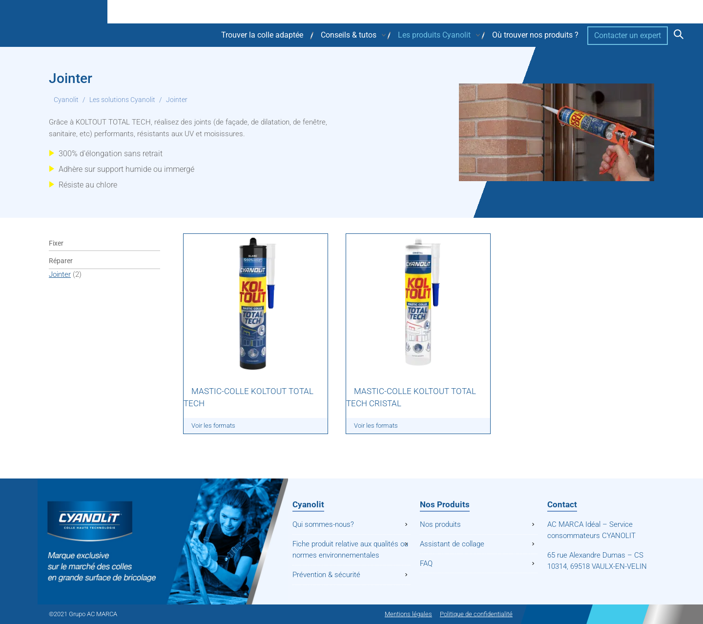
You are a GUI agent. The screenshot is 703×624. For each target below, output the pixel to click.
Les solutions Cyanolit (122, 100)
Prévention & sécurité (326, 574)
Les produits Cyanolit (434, 35)
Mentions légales (408, 614)
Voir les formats (213, 425)
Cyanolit (66, 100)
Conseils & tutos (348, 35)
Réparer (61, 261)
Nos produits (440, 524)
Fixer (56, 243)
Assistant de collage (452, 544)
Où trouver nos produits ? (535, 35)
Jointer (60, 274)
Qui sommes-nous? (323, 524)
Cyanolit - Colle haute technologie (97, 23)
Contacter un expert (627, 35)
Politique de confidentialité (476, 614)
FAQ (426, 563)
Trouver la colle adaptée (262, 35)
